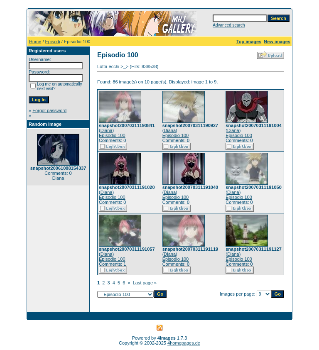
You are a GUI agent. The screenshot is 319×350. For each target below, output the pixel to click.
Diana (107, 130)
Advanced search (229, 25)
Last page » (145, 282)
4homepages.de (183, 342)
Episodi (52, 41)
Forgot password (49, 110)
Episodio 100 (112, 135)
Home (35, 41)
